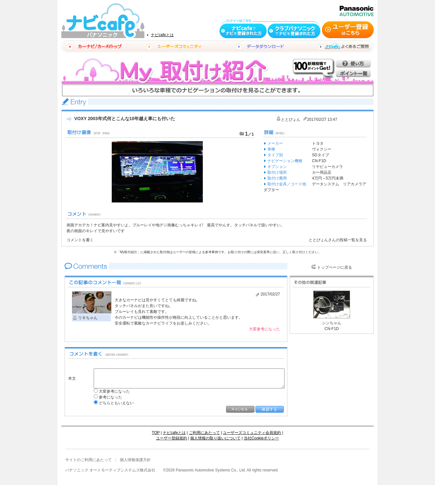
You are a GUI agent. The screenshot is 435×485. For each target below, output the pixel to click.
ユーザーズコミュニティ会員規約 (252, 432)
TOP (156, 432)
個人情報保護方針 (135, 460)
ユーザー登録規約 (171, 438)
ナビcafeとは (162, 35)
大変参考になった (110, 391)
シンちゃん (331, 323)
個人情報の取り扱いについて (215, 438)
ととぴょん (290, 119)
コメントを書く (80, 240)
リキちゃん (88, 317)
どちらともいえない (112, 403)
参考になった (106, 397)
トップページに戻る (334, 267)
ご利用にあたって (204, 432)
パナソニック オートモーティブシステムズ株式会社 (110, 470)
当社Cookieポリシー (261, 438)
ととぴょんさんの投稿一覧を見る (338, 240)
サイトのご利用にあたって (88, 460)
